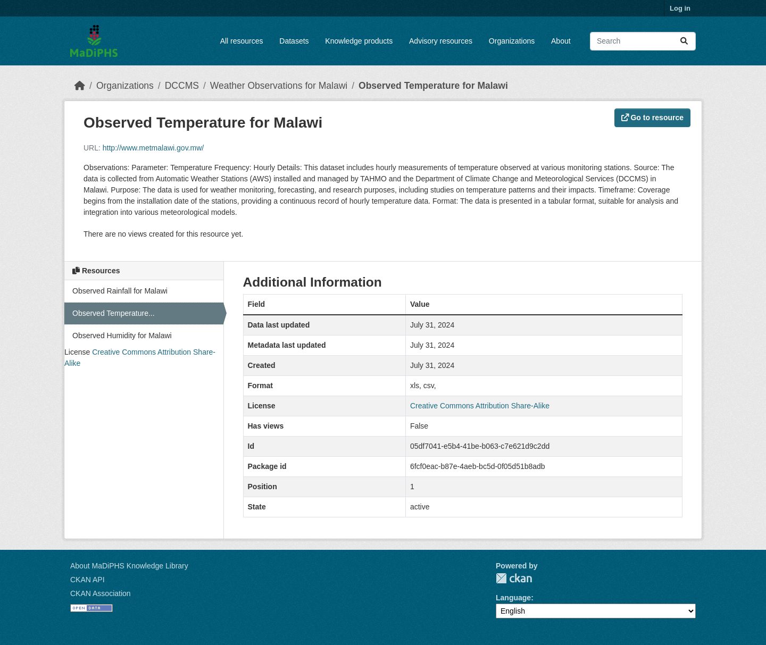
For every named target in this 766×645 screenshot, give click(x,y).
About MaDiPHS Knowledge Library (129, 566)
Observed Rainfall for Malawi (120, 291)
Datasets (294, 41)
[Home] (79, 85)
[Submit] (684, 41)
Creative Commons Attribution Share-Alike (479, 405)
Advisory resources (440, 41)
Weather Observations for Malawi (278, 85)
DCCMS (182, 85)
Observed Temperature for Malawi (433, 85)
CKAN (514, 578)
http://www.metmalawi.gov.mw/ (153, 148)
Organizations (512, 41)
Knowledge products (359, 41)
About (561, 41)
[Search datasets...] (643, 41)
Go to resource (652, 117)
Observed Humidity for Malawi (122, 335)
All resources (241, 41)
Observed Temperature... (113, 313)
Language (513, 597)
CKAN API (87, 579)
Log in (680, 8)
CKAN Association (100, 593)
